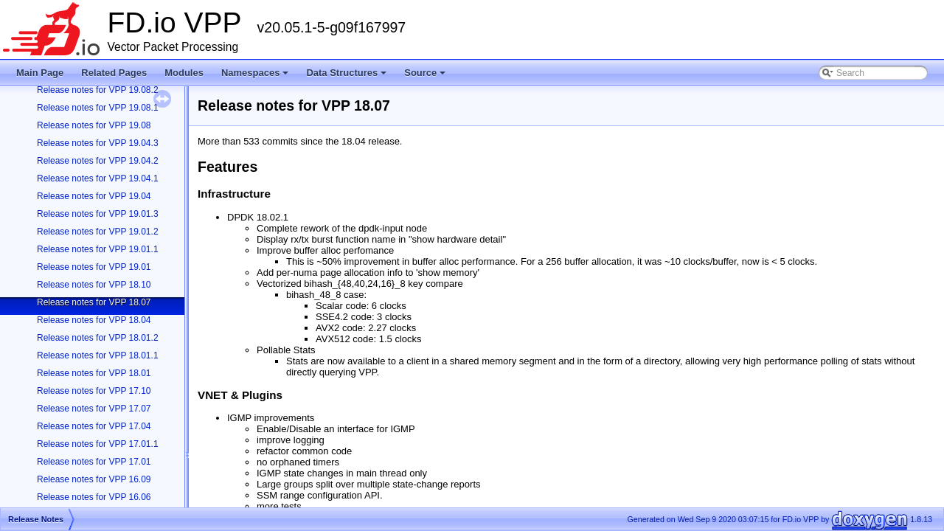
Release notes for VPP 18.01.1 (98, 355)
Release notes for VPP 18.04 (94, 320)
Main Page (39, 72)
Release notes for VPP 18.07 (94, 302)
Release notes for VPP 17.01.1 (98, 444)
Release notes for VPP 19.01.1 (98, 249)
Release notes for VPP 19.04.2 (98, 161)
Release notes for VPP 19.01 (94, 267)
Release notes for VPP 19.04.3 (98, 143)
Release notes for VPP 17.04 (94, 426)
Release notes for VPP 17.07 (94, 408)
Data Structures (347, 76)
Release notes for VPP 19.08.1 (98, 108)
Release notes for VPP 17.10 (94, 391)
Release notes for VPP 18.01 (94, 373)
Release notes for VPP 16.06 (94, 497)
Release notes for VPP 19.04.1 (98, 178)
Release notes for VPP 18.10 (94, 285)
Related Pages (114, 72)
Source (426, 76)
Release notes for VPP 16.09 (94, 479)
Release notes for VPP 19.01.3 (98, 214)
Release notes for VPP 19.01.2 (98, 231)
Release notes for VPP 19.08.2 (98, 90)
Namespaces (256, 76)
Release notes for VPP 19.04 (94, 196)
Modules (184, 72)
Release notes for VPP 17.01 (94, 462)
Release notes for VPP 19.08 (94, 125)
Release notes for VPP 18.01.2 (98, 338)
